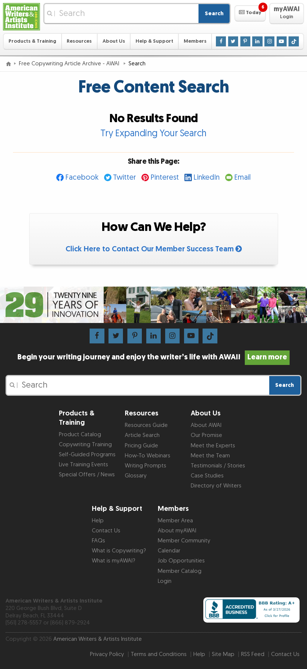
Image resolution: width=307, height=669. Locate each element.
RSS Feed (252, 654)
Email (242, 177)
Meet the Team (210, 455)
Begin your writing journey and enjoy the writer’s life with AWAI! (153, 357)
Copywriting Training (85, 444)
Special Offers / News (87, 474)
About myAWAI (177, 530)
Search (214, 13)
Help (98, 520)
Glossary (136, 475)
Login (164, 581)
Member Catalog (179, 571)
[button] (250, 13)
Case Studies (207, 475)
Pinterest (164, 177)
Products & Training (32, 41)
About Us (114, 41)
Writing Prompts (145, 465)
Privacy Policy (107, 654)
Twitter (124, 177)
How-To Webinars (147, 455)
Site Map (223, 654)
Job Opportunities (181, 560)
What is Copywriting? (119, 550)
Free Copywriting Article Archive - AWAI (70, 63)
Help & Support (154, 41)
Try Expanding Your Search (153, 133)
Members (195, 41)
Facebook (82, 177)
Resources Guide (146, 425)
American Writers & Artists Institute (97, 639)
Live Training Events (83, 464)
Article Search (142, 435)
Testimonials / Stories (218, 465)
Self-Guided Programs (87, 454)
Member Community (184, 540)
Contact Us (106, 530)
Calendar (169, 550)
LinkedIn (206, 177)
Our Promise (206, 435)
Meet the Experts (213, 445)
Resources (79, 41)
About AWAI (206, 425)
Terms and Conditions (159, 654)
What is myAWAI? (113, 560)
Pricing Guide (141, 445)
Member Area (175, 520)
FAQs (98, 540)
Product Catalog (80, 434)
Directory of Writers (216, 485)
